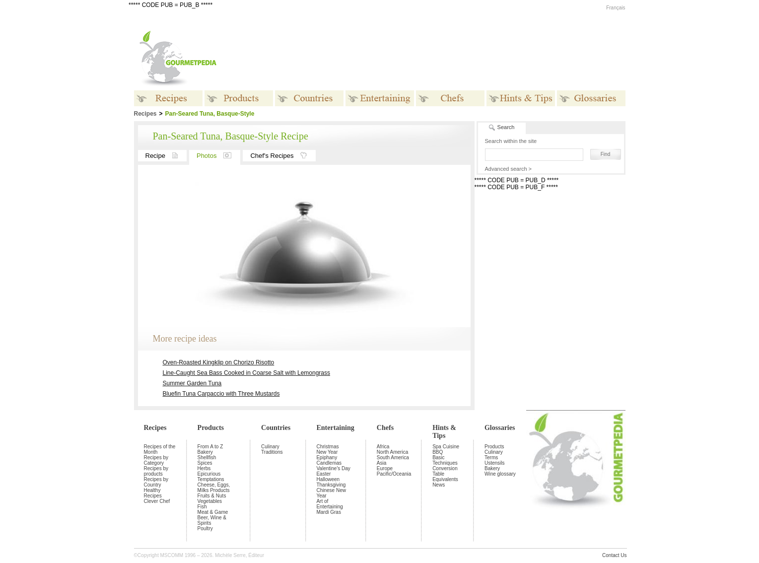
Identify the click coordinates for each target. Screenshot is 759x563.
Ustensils (494, 463)
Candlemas (329, 463)
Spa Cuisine (445, 446)
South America (393, 457)
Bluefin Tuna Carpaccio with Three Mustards (221, 393)
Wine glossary (500, 474)
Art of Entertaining (329, 503)
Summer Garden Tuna (192, 383)
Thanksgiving (330, 485)
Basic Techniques (445, 460)
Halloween (328, 479)
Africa (383, 446)
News (438, 485)
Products (211, 427)
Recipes (155, 427)
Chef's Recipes (283, 155)
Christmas (327, 446)
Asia (381, 463)
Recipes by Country (156, 482)
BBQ (437, 452)
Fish (202, 506)
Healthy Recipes (153, 493)
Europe (385, 468)
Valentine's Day (333, 468)
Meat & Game (213, 512)
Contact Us (614, 555)
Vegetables (210, 501)
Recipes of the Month (160, 449)
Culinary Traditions (272, 449)
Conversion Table (445, 471)
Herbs (204, 468)
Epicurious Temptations (211, 476)
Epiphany (326, 457)
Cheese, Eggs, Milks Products (214, 487)
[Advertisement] (441, 58)
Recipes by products (156, 471)
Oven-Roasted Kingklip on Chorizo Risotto (219, 362)
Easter (323, 474)
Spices (205, 463)
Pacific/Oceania (394, 474)
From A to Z (210, 446)
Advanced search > (508, 169)
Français (615, 7)
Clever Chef (157, 501)
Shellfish (207, 457)
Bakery (205, 452)
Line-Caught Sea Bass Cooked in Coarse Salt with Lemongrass (247, 372)
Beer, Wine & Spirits (212, 520)
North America (392, 452)
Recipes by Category (156, 460)
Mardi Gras (328, 512)
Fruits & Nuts (212, 495)
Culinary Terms (493, 454)
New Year (327, 452)
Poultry (205, 528)
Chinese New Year (330, 493)
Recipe (166, 155)
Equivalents (445, 479)
